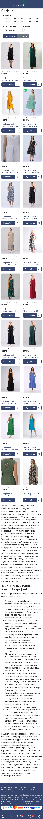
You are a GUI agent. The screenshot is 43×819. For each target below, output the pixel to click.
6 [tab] (14, 71)
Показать (27, 26)
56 (22, 21)
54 (15, 21)
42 (7, 18)
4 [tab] (9, 71)
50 (37, 18)
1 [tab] (3, 71)
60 (37, 21)
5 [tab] (12, 71)
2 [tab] (5, 71)
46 (22, 18)
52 (7, 21)
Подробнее (8, 84)
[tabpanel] (10, 56)
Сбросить (23, 36)
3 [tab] (7, 71)
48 (30, 18)
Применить (10, 36)
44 (15, 18)
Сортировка (9, 26)
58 (30, 21)
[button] (3, 4)
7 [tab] (16, 71)
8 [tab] (19, 71)
